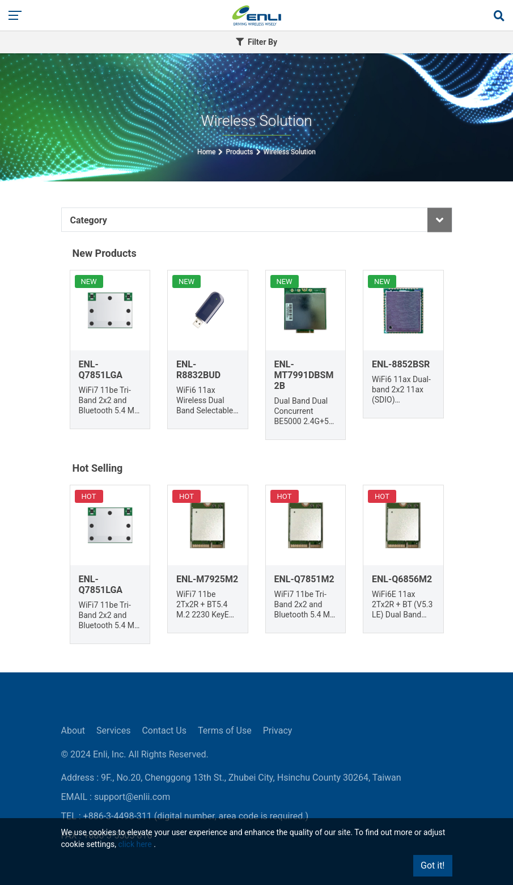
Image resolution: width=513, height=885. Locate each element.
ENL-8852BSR (401, 364)
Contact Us (164, 730)
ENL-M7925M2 (207, 579)
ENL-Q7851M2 (304, 579)
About (73, 730)
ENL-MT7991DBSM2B (304, 375)
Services (113, 730)
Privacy (277, 730)
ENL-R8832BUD (198, 369)
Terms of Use (225, 730)
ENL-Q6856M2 (402, 579)
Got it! (432, 865)
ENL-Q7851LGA (101, 369)
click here (134, 844)
